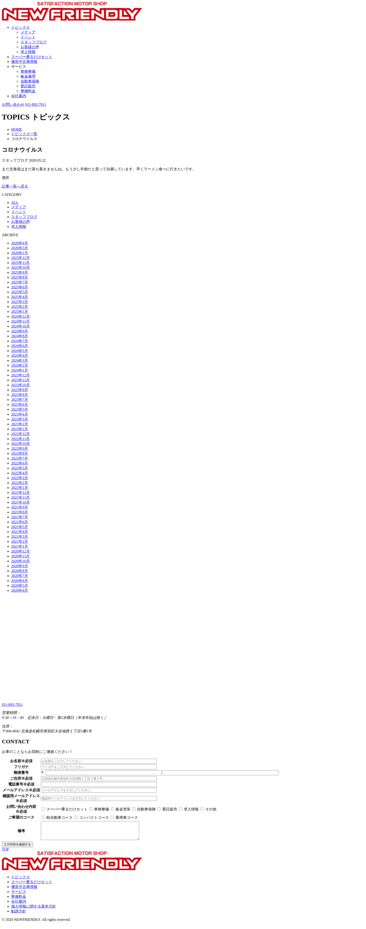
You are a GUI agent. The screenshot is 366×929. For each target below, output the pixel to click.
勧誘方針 (18, 915)
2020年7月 (19, 576)
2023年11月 (20, 380)
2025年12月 (20, 258)
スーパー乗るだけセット (31, 57)
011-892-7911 (35, 104)
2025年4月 (19, 297)
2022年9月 (19, 449)
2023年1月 (19, 429)
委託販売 (28, 86)
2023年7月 (19, 400)
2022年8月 (19, 453)
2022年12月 (20, 434)
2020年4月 (19, 590)
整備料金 (28, 91)
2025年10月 (20, 268)
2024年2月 (19, 365)
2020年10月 (20, 561)
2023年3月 (19, 419)
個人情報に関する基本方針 (33, 910)
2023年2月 (19, 424)
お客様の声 (30, 47)
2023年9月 (19, 390)
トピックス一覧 (24, 134)
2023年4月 (19, 414)
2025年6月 (19, 287)
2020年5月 (19, 585)
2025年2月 (19, 307)
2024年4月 (19, 356)
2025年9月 (19, 272)
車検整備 (28, 71)
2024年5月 (19, 351)
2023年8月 (19, 395)
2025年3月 (19, 302)
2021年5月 (19, 527)
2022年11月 (20, 439)
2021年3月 (19, 537)
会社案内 (18, 96)
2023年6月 (19, 404)
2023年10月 (20, 385)
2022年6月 (19, 463)
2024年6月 (19, 346)
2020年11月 (20, 556)
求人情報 (28, 52)
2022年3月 (19, 478)
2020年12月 (20, 551)
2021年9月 (19, 507)
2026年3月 (19, 248)
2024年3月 (19, 360)
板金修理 (28, 76)
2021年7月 (19, 517)
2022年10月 (20, 444)
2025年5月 (19, 292)
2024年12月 (20, 316)
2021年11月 (20, 497)
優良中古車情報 (24, 62)
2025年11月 (20, 263)
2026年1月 (19, 253)
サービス (18, 66)
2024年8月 (19, 336)
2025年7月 (19, 282)
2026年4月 (19, 243)
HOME (16, 129)
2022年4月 (19, 473)
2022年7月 (19, 458)
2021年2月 (19, 541)
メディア (28, 32)
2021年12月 (20, 493)
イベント (28, 37)
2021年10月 (20, 502)
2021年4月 (19, 532)
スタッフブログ (34, 42)
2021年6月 (19, 522)
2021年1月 (19, 546)
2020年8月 (19, 571)
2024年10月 (20, 326)
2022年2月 (19, 483)
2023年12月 (20, 375)
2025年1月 (19, 312)
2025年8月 (19, 277)
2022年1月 (19, 488)
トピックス (20, 27)
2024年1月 (19, 370)
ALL (14, 203)
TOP (5, 853)
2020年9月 (19, 566)
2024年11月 (20, 321)
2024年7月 (19, 341)
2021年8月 (19, 512)
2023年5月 (19, 409)
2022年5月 (19, 468)
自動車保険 (30, 81)
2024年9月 (19, 331)
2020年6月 (19, 581)
